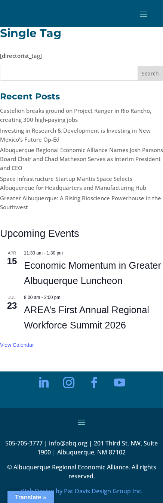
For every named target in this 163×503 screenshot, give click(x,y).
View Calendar (17, 345)
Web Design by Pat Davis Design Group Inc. (81, 491)
